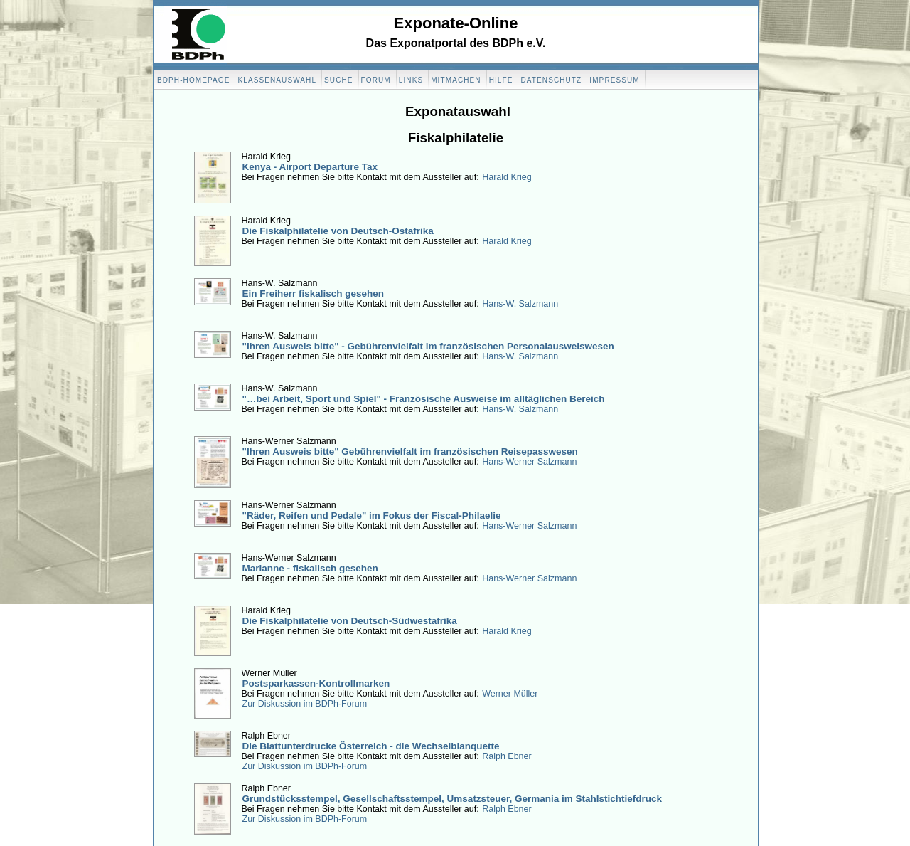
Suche (338, 80)
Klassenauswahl (276, 80)
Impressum (614, 80)
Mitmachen (456, 80)
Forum (376, 80)
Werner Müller (509, 694)
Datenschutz (551, 80)
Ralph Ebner (507, 756)
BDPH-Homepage (193, 80)
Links (411, 80)
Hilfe (501, 80)
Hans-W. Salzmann (520, 304)
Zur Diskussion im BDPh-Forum (305, 704)
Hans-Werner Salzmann (529, 462)
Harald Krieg (506, 177)
